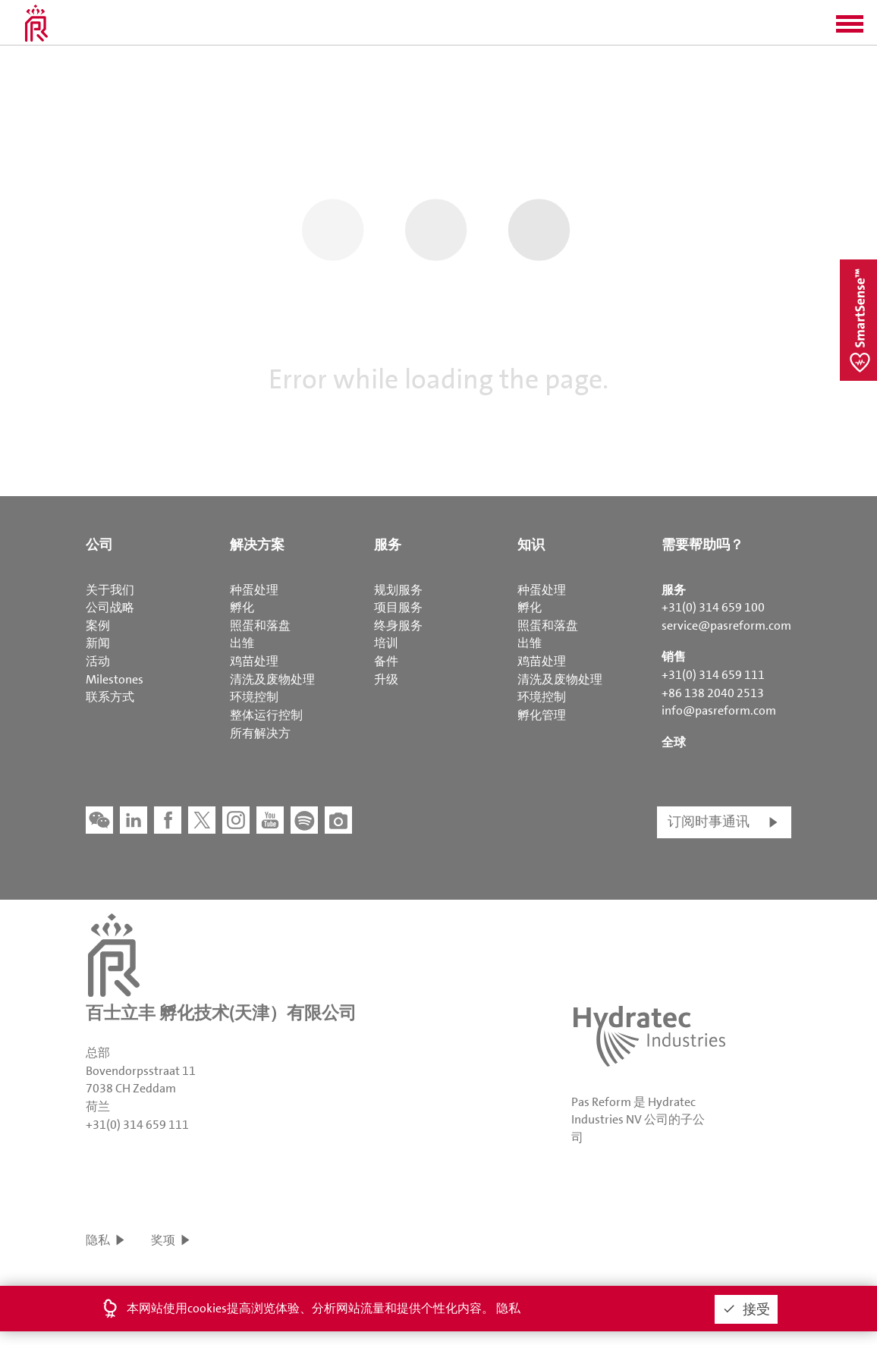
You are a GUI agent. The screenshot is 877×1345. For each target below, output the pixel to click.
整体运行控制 (266, 715)
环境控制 (254, 697)
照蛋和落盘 (260, 625)
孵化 (242, 607)
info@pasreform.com (719, 710)
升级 (386, 679)
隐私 (98, 1240)
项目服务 (398, 607)
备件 (386, 661)
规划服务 (398, 590)
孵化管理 (541, 715)
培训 (386, 643)
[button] (849, 28)
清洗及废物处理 (272, 679)
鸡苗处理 (254, 661)
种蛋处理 (254, 590)
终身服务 (398, 625)
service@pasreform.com (726, 625)
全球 (674, 742)
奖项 (163, 1240)
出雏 (242, 643)
